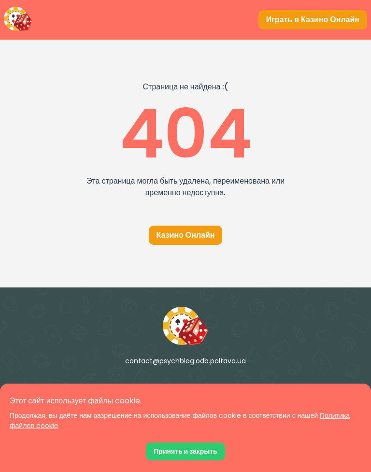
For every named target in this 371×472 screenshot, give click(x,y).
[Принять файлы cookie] (185, 451)
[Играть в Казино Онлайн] (312, 19)
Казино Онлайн (186, 235)
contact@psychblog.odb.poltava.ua (185, 361)
